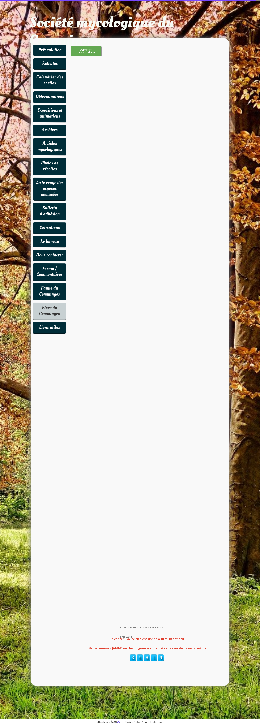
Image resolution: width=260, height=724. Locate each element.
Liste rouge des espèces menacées (49, 188)
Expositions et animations (49, 113)
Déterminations (50, 96)
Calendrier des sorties (49, 80)
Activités (50, 63)
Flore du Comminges (49, 311)
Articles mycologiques (49, 146)
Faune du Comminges (49, 291)
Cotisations (50, 227)
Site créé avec (110, 722)
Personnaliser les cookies (153, 722)
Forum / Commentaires (50, 271)
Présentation (49, 50)
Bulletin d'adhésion (50, 211)
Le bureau (49, 241)
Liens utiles (49, 327)
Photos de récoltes (49, 166)
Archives (50, 130)
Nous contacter (49, 255)
